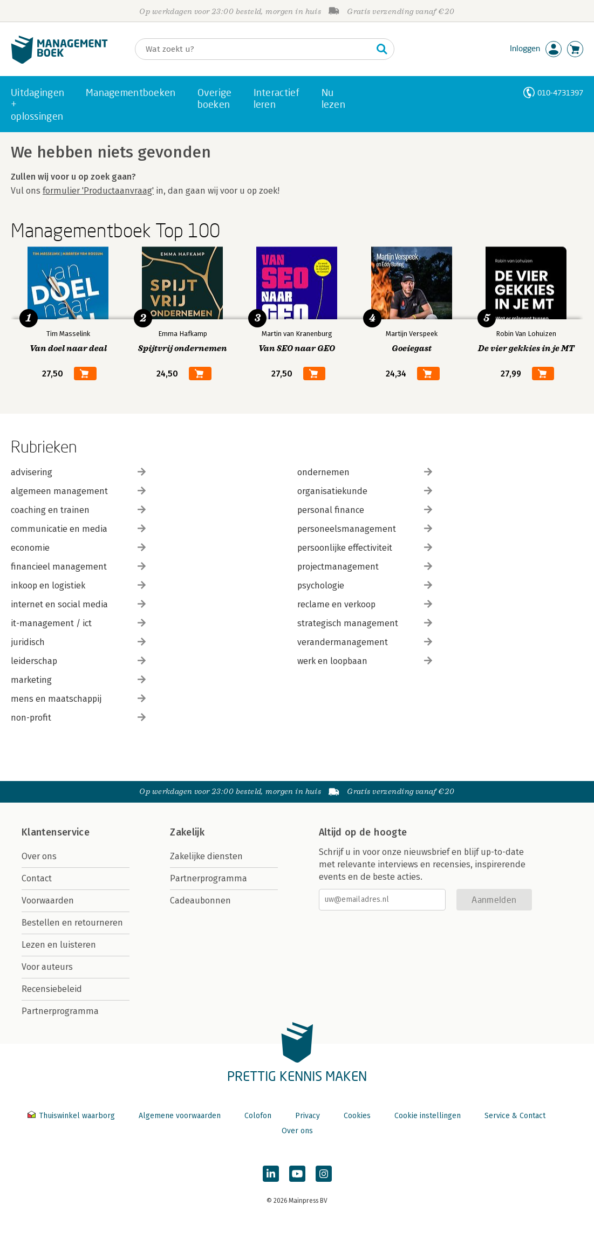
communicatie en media (78, 529)
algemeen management (78, 491)
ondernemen (364, 472)
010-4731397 (560, 92)
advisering (78, 472)
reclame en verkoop (364, 604)
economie (78, 548)
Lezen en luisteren (59, 945)
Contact (37, 878)
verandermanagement (364, 642)
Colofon (257, 1115)
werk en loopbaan (364, 661)
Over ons (39, 856)
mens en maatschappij (78, 699)
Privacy (307, 1115)
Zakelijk (187, 832)
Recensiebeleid (52, 989)
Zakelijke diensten (206, 856)
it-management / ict (78, 623)
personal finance (364, 510)
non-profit (78, 718)
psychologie (364, 585)
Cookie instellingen (427, 1115)
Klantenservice (56, 832)
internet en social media (78, 604)
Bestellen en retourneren (72, 922)
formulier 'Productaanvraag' (98, 191)
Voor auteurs (47, 967)
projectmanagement (364, 566)
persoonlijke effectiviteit (364, 548)
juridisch (78, 642)
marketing (78, 680)
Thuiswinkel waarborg (72, 1115)
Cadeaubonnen (200, 900)
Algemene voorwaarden (180, 1115)
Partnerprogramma (60, 1011)
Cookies (357, 1115)
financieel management (78, 566)
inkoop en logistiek (78, 585)
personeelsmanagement (364, 529)
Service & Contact (514, 1115)
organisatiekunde (364, 491)
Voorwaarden (48, 900)
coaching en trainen (78, 510)
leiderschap (78, 661)
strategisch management (364, 623)
